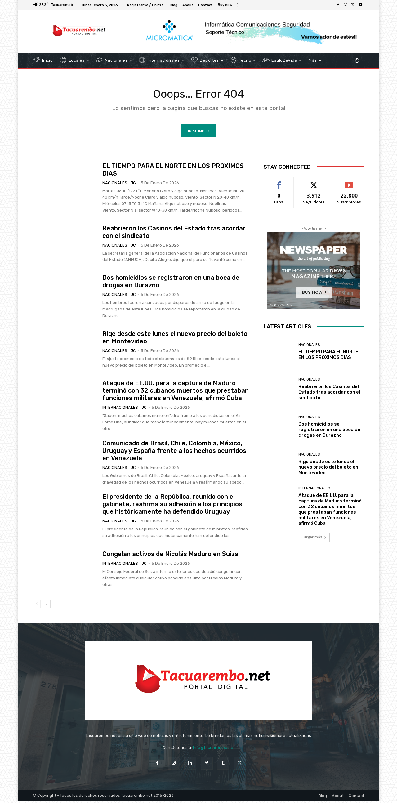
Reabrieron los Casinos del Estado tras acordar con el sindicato (329, 393)
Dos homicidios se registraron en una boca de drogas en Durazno (329, 431)
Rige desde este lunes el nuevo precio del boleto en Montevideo (328, 469)
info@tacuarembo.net (214, 749)
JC (133, 184)
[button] (357, 60)
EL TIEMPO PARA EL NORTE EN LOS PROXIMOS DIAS (328, 356)
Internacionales (120, 409)
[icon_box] (228, 5)
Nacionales (114, 184)
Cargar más (313, 538)
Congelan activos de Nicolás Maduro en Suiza (170, 556)
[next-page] (47, 606)
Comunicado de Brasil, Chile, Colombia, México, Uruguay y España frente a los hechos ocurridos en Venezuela (174, 452)
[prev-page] (37, 606)
